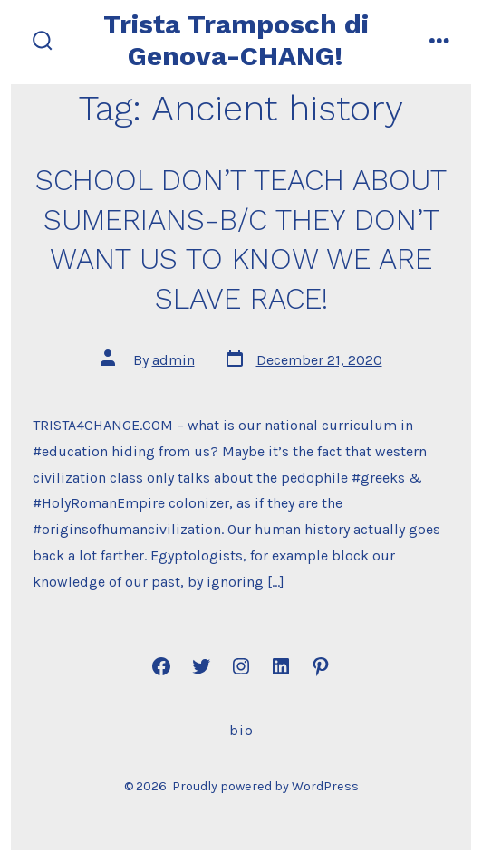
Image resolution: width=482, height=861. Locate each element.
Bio (241, 730)
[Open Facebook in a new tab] (161, 666)
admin (173, 359)
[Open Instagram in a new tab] (241, 666)
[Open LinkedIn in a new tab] (281, 666)
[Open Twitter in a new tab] (201, 666)
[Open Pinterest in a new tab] (321, 666)
